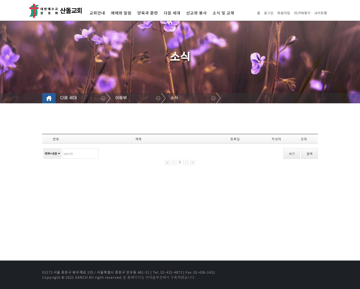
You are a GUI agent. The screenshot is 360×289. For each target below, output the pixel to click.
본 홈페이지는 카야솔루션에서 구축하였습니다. (159, 277)
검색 (309, 153)
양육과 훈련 (147, 13)
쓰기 (292, 153)
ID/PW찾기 (302, 13)
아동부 (121, 98)
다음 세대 (172, 13)
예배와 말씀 (121, 13)
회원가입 (283, 13)
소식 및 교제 (223, 13)
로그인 (269, 13)
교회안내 (97, 13)
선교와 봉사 (196, 13)
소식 (174, 98)
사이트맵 (320, 13)
